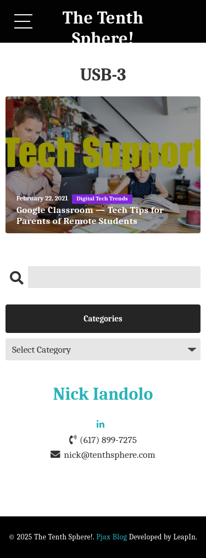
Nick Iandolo (103, 394)
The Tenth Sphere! (103, 28)
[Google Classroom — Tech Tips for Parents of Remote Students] (103, 164)
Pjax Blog (111, 537)
